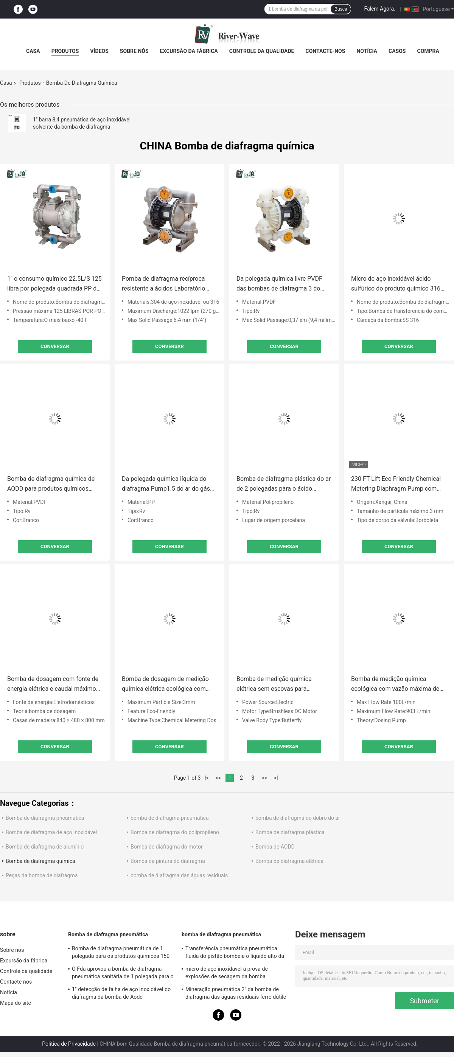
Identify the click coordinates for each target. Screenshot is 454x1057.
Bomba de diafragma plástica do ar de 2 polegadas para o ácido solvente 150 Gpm (283, 484)
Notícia (366, 51)
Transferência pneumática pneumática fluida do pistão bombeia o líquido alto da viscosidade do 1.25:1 (234, 953)
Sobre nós (134, 51)
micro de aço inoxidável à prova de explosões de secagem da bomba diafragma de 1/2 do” (226, 974)
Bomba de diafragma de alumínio (45, 847)
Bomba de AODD (275, 847)
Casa (33, 51)
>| (276, 778)
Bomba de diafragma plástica (290, 832)
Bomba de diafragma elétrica (289, 861)
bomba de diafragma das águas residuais (179, 875)
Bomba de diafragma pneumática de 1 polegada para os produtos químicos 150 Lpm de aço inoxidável (120, 953)
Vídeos (99, 51)
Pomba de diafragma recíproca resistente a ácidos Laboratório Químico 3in (163, 284)
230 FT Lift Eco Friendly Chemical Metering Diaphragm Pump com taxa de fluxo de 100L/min (396, 484)
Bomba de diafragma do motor (167, 847)
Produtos (65, 51)
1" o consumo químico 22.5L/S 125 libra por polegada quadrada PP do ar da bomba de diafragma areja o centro (54, 284)
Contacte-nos (325, 51)
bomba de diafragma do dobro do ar (297, 818)
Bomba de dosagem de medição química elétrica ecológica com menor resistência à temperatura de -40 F (165, 684)
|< (207, 778)
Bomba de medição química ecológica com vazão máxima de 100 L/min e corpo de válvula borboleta (395, 684)
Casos (397, 51)
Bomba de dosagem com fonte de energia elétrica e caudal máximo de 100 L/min (52, 684)
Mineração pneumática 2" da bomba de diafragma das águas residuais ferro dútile (235, 993)
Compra (428, 51)
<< (218, 778)
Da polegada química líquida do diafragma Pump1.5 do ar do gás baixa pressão (166, 484)
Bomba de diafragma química (40, 861)
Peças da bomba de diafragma (42, 875)
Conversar (54, 346)
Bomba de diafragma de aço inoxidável (51, 832)
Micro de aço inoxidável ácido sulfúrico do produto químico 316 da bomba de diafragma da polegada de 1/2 (395, 284)
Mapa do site (15, 1003)
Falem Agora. (379, 9)
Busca (340, 9)
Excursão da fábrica (189, 51)
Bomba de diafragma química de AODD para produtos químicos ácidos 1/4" (51, 484)
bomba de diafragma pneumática (170, 818)
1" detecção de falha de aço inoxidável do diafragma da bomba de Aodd (121, 993)
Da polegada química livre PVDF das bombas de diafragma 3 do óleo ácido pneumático (279, 284)
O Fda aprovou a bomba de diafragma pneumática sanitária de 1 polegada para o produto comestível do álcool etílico (123, 974)
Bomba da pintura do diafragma (168, 861)
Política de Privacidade (69, 1044)
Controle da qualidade (261, 51)
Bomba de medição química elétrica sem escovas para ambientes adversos (274, 684)
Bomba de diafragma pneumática (45, 818)
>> (264, 778)
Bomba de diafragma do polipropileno (175, 832)
